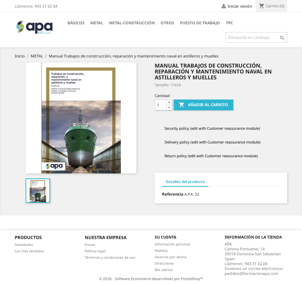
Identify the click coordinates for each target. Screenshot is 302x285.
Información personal (172, 244)
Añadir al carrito (203, 105)
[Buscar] (256, 37)
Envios (90, 244)
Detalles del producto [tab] (185, 181)
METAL (96, 23)
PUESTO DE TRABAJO (200, 23)
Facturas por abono (171, 257)
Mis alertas (164, 269)
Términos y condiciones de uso (110, 257)
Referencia (172, 194)
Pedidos (161, 250)
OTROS (167, 23)
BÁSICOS (76, 23)
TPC (229, 23)
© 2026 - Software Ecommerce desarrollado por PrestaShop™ (151, 278)
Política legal (95, 251)
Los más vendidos (29, 251)
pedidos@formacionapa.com (251, 273)
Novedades (24, 244)
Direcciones (164, 263)
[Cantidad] (160, 105)
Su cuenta (165, 237)
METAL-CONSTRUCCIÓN (132, 23)
